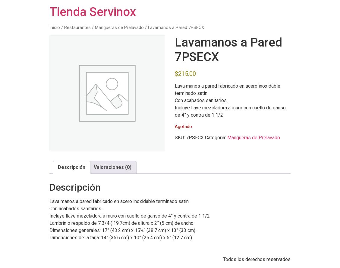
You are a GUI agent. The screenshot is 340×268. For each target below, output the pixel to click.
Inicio (54, 27)
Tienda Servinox (92, 12)
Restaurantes (77, 27)
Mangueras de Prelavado (119, 27)
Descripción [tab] (71, 167)
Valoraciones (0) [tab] (112, 167)
